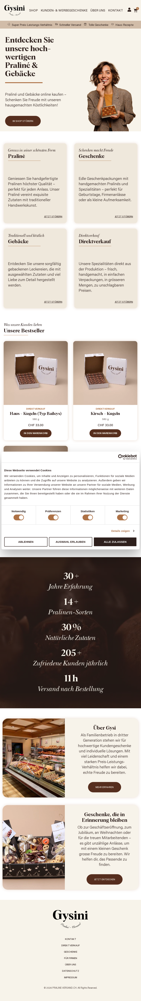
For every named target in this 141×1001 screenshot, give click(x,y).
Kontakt (115, 10)
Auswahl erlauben (70, 541)
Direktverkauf (35, 408)
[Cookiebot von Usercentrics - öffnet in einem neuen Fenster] (121, 457)
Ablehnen (25, 541)
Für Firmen (70, 958)
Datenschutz (70, 970)
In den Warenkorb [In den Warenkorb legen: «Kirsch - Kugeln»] (105, 433)
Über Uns (97, 10)
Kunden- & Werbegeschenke (64, 10)
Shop (33, 10)
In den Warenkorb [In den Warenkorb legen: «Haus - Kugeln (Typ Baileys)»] (36, 433)
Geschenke (70, 951)
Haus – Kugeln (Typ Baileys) (36, 414)
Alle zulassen (115, 541)
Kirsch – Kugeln (105, 414)
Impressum (70, 977)
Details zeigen (120, 530)
